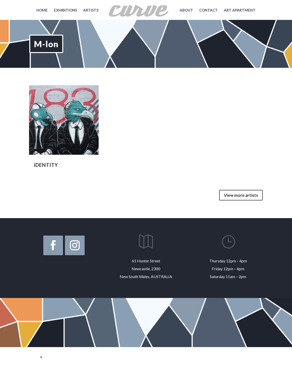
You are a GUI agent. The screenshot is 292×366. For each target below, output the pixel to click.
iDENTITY (46, 165)
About (186, 10)
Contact (208, 10)
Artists (90, 10)
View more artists (241, 195)
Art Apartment (240, 10)
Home (42, 10)
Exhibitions (65, 10)
